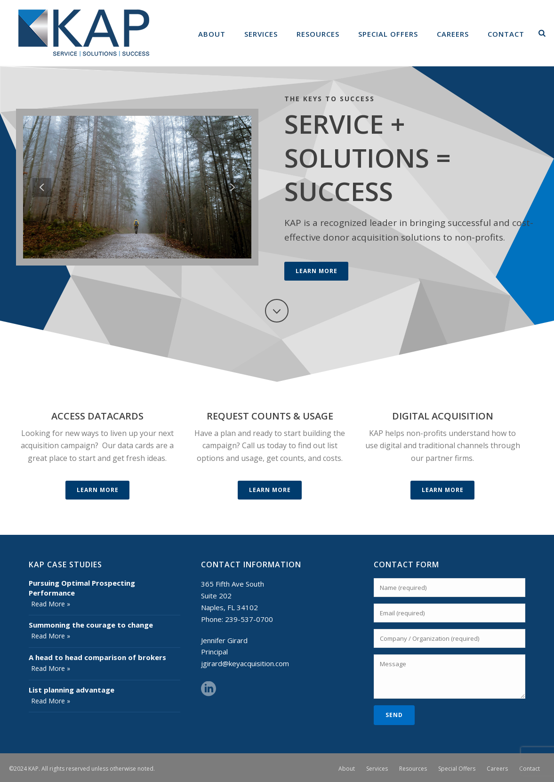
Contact (506, 34)
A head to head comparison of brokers (97, 657)
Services (261, 34)
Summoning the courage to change (91, 624)
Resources (318, 34)
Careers (453, 34)
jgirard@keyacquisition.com (245, 663)
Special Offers (388, 34)
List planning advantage (71, 689)
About (211, 34)
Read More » (50, 603)
